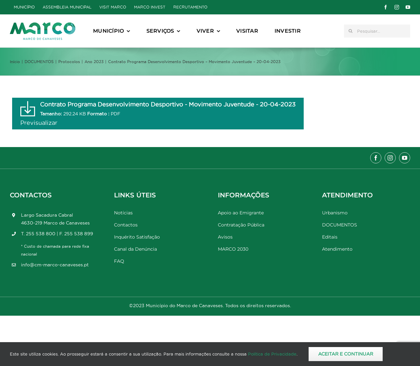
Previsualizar (38, 123)
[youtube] (408, 7)
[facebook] (385, 7)
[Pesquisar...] (377, 31)
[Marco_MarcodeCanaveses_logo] (42, 25)
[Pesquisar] (350, 31)
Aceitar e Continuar (345, 354)
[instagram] (396, 7)
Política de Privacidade (272, 354)
